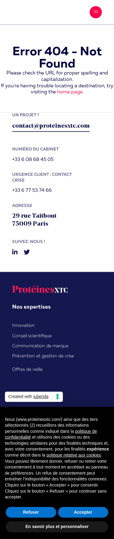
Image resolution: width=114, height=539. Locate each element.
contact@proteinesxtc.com (51, 128)
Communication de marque (40, 347)
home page (70, 92)
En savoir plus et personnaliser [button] (57, 526)
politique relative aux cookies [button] (74, 455)
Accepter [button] (83, 512)
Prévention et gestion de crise (43, 357)
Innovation (23, 327)
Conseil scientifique (32, 337)
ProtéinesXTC (38, 12)
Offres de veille (27, 371)
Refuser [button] (31, 512)
